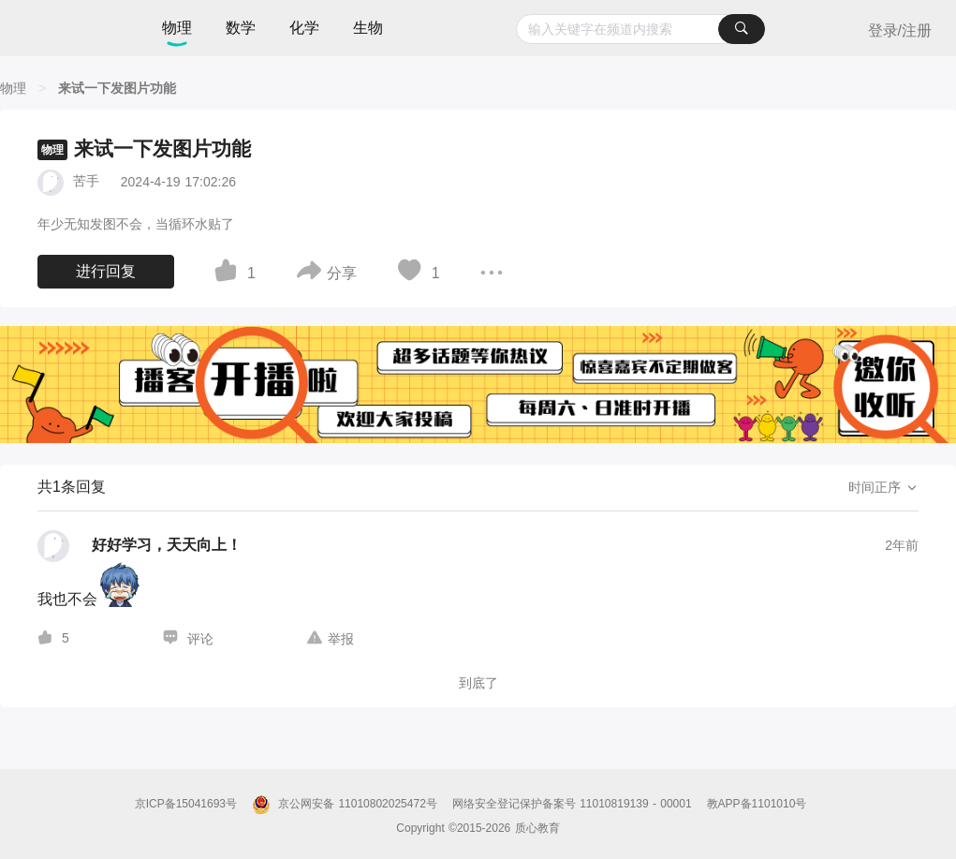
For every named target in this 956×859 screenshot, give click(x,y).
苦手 (86, 180)
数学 (241, 28)
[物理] (13, 88)
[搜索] (741, 29)
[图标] (228, 273)
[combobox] (640, 29)
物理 (177, 28)
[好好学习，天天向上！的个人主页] (139, 546)
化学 (304, 28)
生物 (368, 28)
